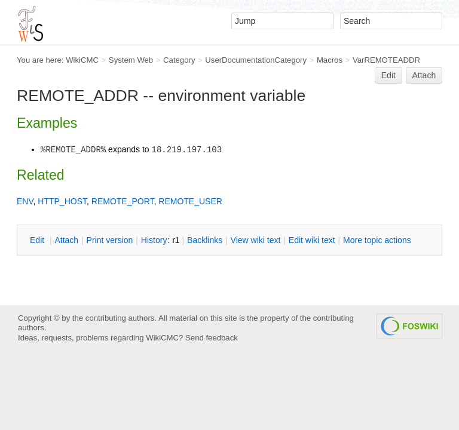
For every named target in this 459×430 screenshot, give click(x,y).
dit (38, 240)
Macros (329, 60)
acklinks (204, 240)
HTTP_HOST (62, 201)
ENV (25, 201)
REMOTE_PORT (122, 201)
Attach (424, 75)
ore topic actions (377, 240)
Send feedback (211, 337)
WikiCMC (82, 60)
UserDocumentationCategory (256, 60)
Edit (388, 75)
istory (154, 240)
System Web (131, 60)
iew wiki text (256, 240)
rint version (110, 240)
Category (179, 60)
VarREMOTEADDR (386, 60)
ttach (66, 240)
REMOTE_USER (190, 201)
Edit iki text (312, 240)
